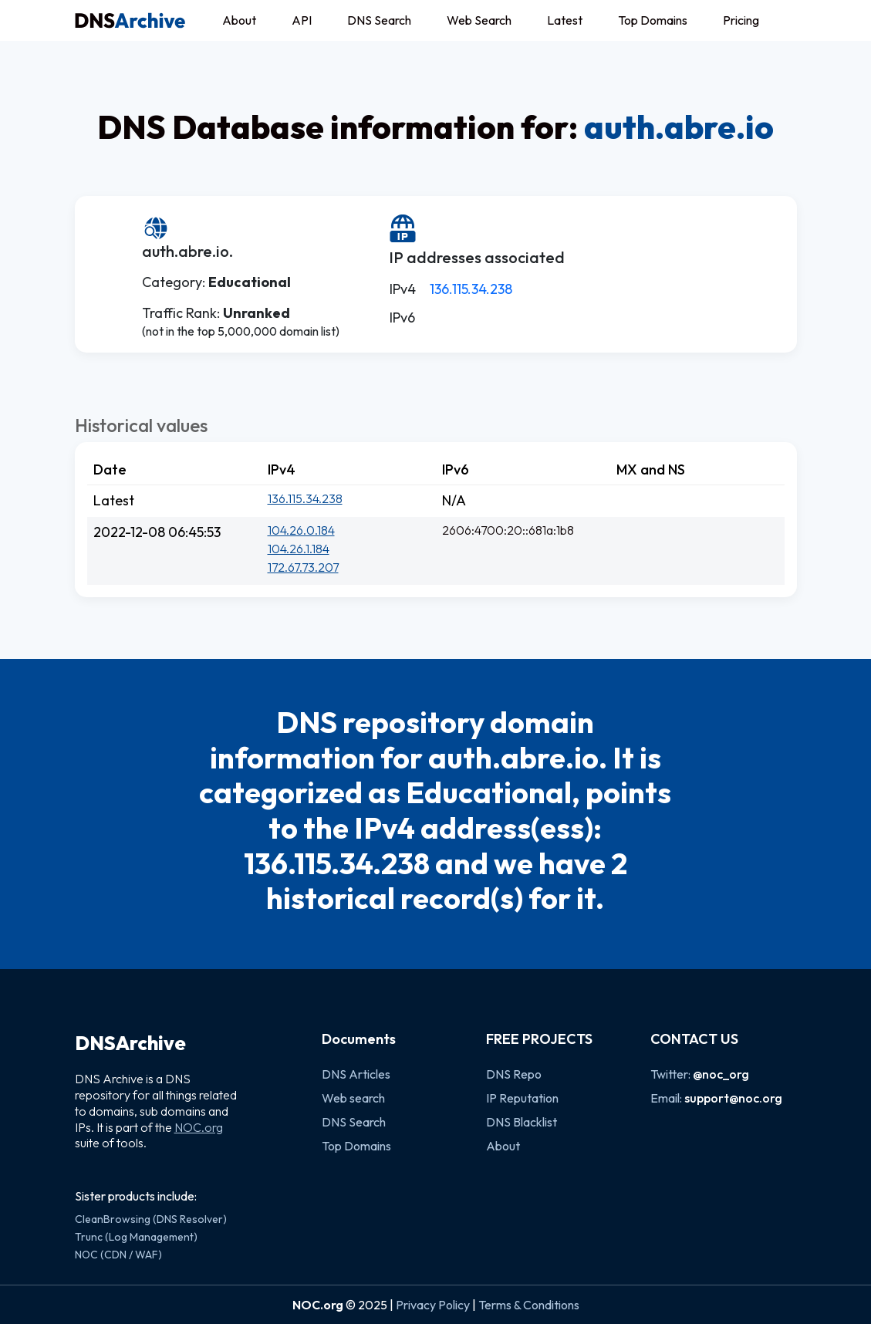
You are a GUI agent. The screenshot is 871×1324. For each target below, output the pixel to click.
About (239, 20)
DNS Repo (514, 1074)
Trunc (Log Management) (136, 1237)
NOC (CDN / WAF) (118, 1255)
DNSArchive (130, 1043)
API (302, 20)
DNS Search (379, 20)
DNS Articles (356, 1074)
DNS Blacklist (521, 1122)
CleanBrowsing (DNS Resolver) (151, 1219)
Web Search (479, 20)
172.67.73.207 (303, 567)
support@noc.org (733, 1098)
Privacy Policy (433, 1304)
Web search (353, 1098)
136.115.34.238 (471, 289)
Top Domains (652, 20)
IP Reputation (522, 1098)
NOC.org (198, 1127)
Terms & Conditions (528, 1304)
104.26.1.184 (298, 548)
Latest (564, 20)
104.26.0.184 (301, 530)
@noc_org (721, 1074)
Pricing (741, 20)
